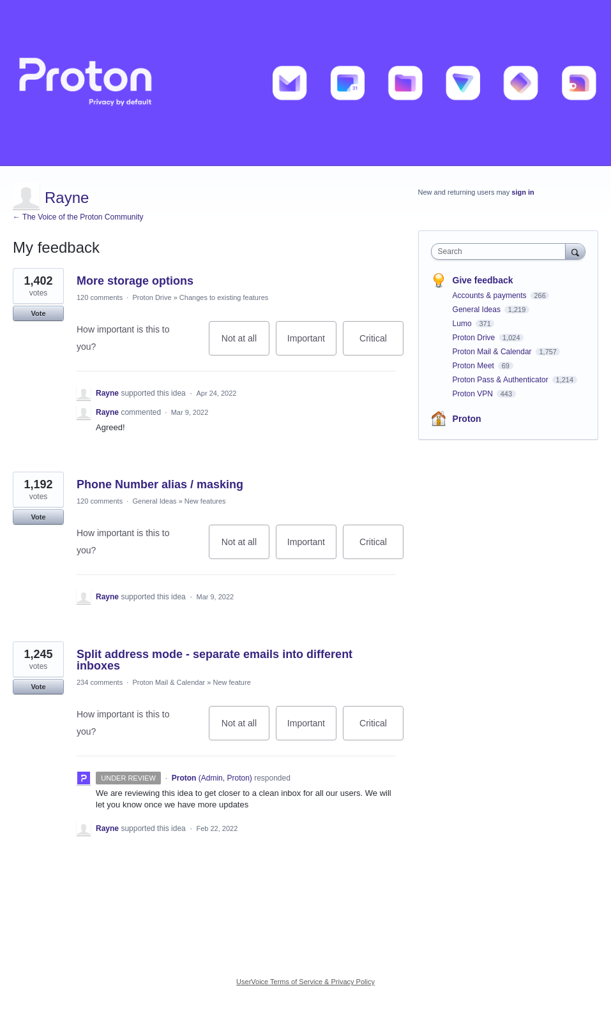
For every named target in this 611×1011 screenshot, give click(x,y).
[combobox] (501, 251)
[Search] (575, 251)
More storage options (135, 280)
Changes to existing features (223, 297)
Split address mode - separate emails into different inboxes (214, 660)
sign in (522, 192)
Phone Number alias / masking (160, 484)
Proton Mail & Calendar (168, 682)
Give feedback (483, 280)
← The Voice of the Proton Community (78, 217)
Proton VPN (474, 393)
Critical (381, 344)
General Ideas (154, 501)
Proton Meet (475, 365)
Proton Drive (151, 297)
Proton (467, 419)
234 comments (100, 682)
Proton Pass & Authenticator (501, 379)
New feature (231, 682)
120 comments (100, 297)
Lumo (463, 323)
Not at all (245, 344)
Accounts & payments (491, 295)
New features (205, 501)
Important (311, 344)
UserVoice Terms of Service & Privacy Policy (305, 981)
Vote (38, 313)
